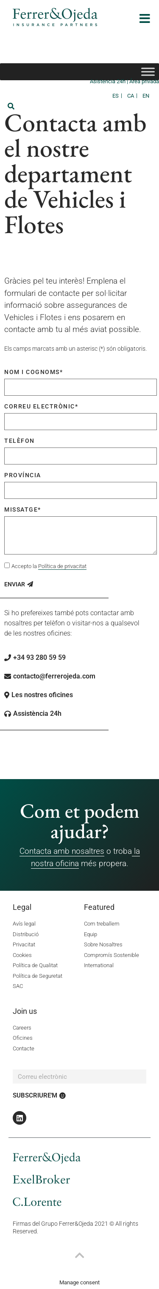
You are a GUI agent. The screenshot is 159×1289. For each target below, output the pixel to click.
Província (22, 475)
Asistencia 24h (108, 81)
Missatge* (22, 509)
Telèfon (19, 440)
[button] (11, 106)
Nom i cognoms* (33, 372)
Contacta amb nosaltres (62, 851)
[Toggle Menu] (148, 72)
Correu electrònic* (41, 406)
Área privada (144, 81)
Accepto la (48, 566)
